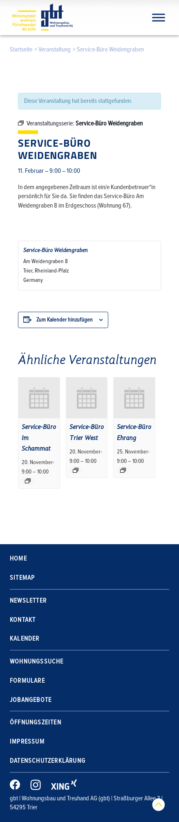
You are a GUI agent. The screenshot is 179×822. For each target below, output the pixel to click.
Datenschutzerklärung (47, 761)
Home (18, 558)
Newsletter (28, 600)
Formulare (27, 681)
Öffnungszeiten (35, 722)
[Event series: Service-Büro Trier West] (75, 470)
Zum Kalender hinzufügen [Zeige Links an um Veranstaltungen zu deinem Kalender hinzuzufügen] (64, 319)
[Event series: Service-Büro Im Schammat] (28, 480)
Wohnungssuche (37, 661)
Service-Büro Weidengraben (55, 250)
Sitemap (22, 578)
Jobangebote (30, 700)
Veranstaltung (54, 49)
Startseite (21, 49)
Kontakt (23, 620)
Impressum (27, 741)
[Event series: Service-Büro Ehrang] (123, 470)
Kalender (25, 638)
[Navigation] (158, 17)
